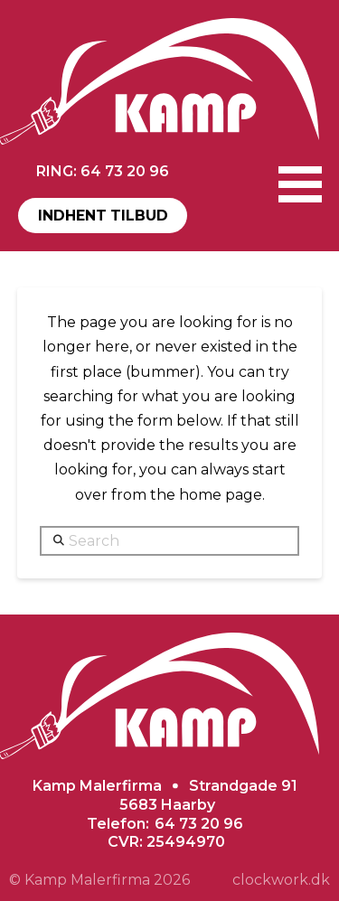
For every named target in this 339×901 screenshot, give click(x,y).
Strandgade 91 (243, 785)
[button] (300, 184)
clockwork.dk (281, 879)
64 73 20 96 (199, 823)
